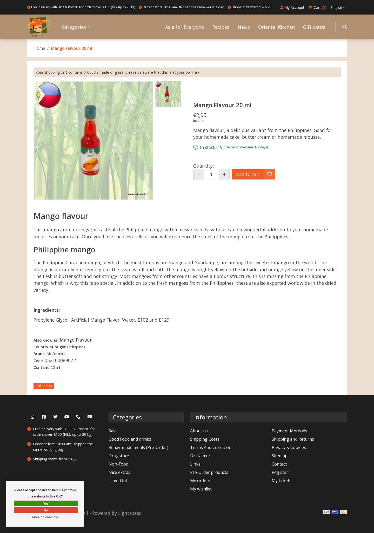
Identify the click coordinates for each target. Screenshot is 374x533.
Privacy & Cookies (289, 447)
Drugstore (119, 456)
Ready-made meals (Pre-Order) (138, 447)
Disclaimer (200, 456)
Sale (113, 431)
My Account (292, 7)
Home (39, 48)
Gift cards (314, 27)
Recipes (220, 27)
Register (280, 472)
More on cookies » (45, 517)
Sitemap (280, 456)
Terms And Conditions (211, 447)
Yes (46, 504)
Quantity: (203, 166)
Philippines (44, 386)
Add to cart (248, 174)
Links (195, 464)
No (46, 510)
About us (199, 431)
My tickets (281, 480)
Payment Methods (289, 431)
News (244, 27)
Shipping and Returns (293, 439)
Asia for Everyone (184, 27)
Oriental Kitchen (276, 27)
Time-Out (118, 480)
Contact (279, 464)
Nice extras (119, 472)
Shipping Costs (204, 439)
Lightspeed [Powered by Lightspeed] (130, 513)
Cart (317, 7)
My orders (200, 480)
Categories (74, 27)
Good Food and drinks (130, 439)
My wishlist (201, 489)
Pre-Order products (209, 472)
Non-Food (118, 464)
